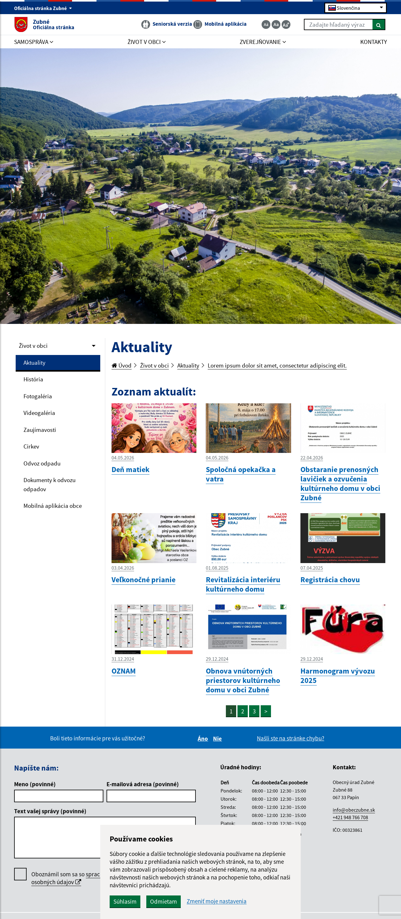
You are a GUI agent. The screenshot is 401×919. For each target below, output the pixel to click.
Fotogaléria (37, 396)
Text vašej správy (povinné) (50, 811)
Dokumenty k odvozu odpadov (49, 484)
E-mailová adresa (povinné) (143, 784)
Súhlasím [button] (125, 901)
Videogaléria (39, 413)
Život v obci (33, 345)
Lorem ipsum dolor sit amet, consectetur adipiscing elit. (277, 365)
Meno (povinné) (35, 784)
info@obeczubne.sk (354, 810)
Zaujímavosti (39, 429)
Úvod (122, 365)
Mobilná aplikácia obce (52, 505)
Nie (218, 738)
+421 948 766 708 (350, 817)
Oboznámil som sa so (75, 878)
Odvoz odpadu (41, 463)
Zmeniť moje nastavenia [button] (217, 901)
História (33, 379)
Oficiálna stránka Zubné (43, 8)
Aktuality (34, 362)
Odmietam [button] (163, 901)
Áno (204, 738)
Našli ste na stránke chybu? (290, 738)
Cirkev (31, 446)
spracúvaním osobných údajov (75, 878)
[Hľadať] (378, 24)
